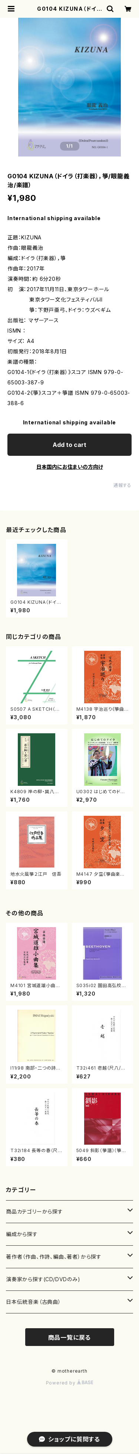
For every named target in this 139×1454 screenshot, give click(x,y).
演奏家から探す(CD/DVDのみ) (43, 1279)
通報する (122, 485)
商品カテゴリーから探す (34, 1211)
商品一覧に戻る (69, 1337)
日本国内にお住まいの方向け (69, 467)
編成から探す (22, 1234)
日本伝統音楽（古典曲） (33, 1302)
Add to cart (69, 444)
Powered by (69, 1383)
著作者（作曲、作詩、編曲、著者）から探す (54, 1256)
